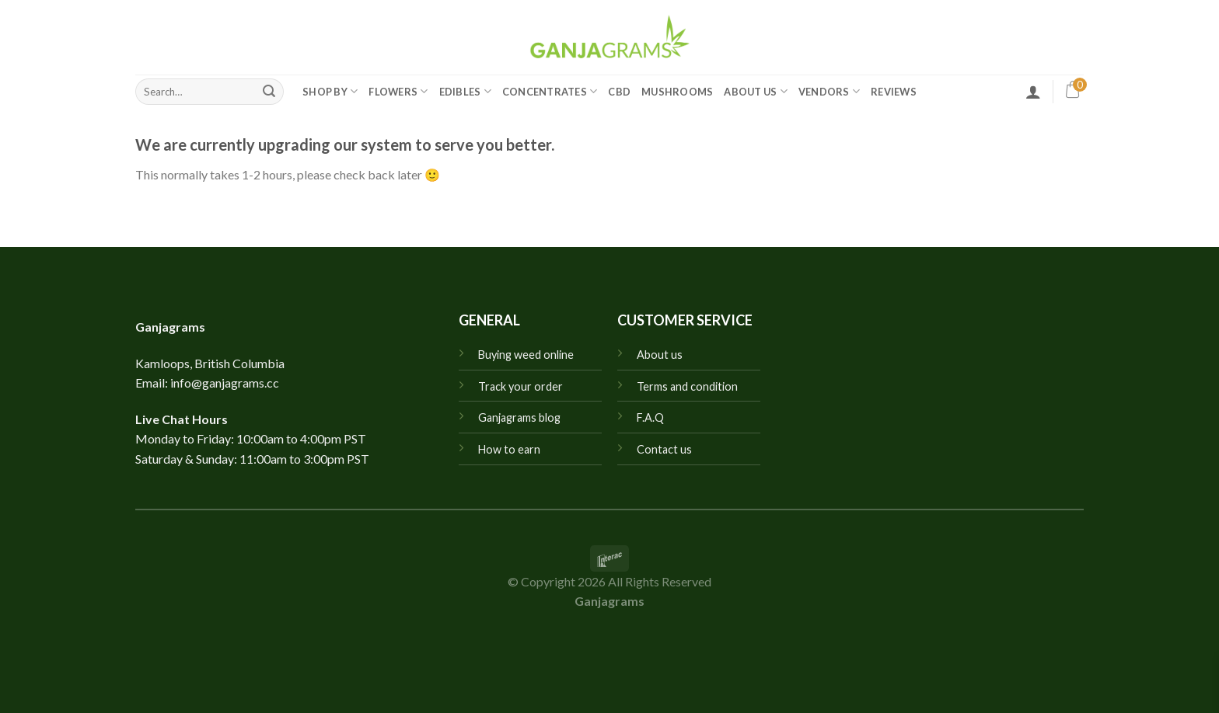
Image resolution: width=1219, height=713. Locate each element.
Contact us (664, 449)
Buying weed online (526, 354)
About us (660, 354)
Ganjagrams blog (519, 417)
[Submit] (269, 91)
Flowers (398, 91)
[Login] (1033, 92)
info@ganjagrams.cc (224, 382)
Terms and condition (687, 386)
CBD (619, 91)
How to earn (509, 449)
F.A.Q (650, 417)
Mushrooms (677, 91)
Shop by (330, 91)
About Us (756, 91)
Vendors (829, 91)
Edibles (465, 91)
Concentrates (550, 91)
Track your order (520, 386)
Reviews (894, 91)
